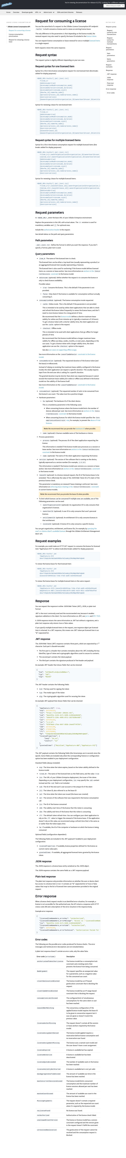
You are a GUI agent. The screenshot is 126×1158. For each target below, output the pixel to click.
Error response (111, 89)
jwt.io (87, 610)
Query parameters (111, 60)
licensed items (94, 40)
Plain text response (110, 84)
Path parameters (111, 54)
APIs (36, 12)
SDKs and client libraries (65, 12)
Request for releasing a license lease (19, 41)
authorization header (51, 229)
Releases (79, 12)
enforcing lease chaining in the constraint (74, 481)
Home (8, 12)
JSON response (110, 79)
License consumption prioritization (16, 35)
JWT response (112, 74)
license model (66, 314)
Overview (16, 12)
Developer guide (27, 12)
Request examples (109, 66)
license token (91, 36)
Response (109, 70)
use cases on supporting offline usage (62, 347)
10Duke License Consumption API (19, 27)
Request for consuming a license (20, 30)
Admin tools (48, 12)
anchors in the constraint (81, 464)
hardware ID (80, 424)
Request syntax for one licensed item (112, 32)
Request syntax (111, 27)
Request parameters (110, 49)
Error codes (111, 93)
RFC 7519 (96, 610)
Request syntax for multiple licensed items (112, 41)
